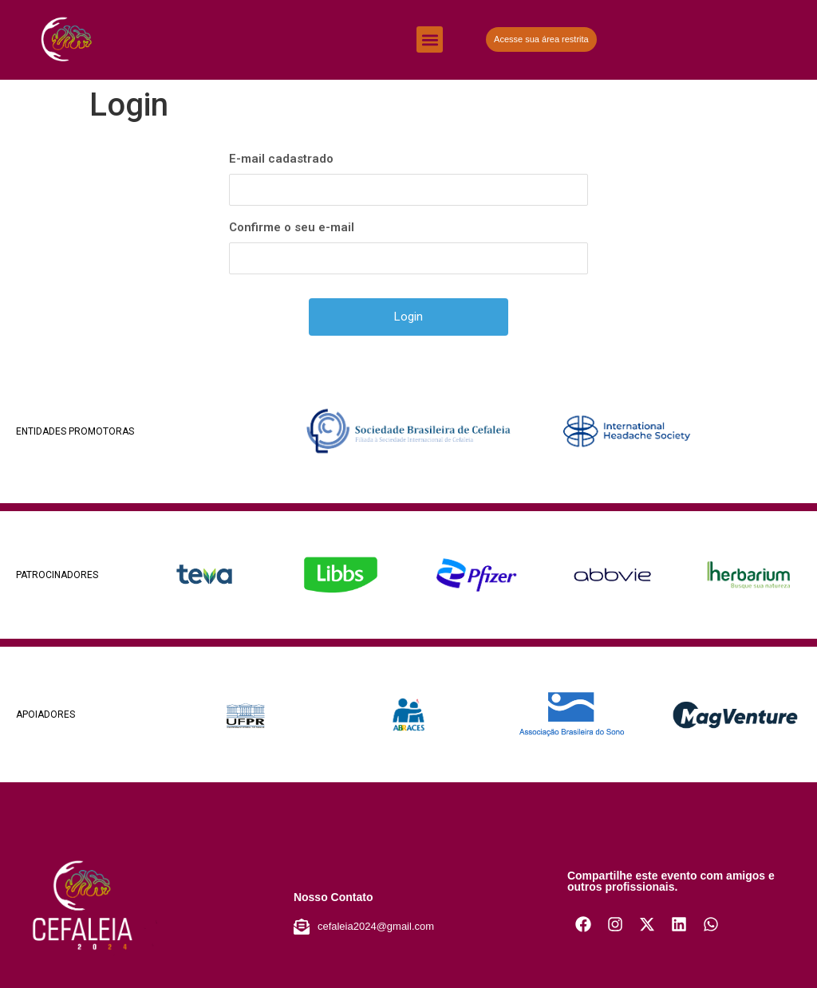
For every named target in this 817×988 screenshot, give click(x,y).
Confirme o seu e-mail (291, 227)
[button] (429, 39)
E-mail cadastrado (281, 159)
